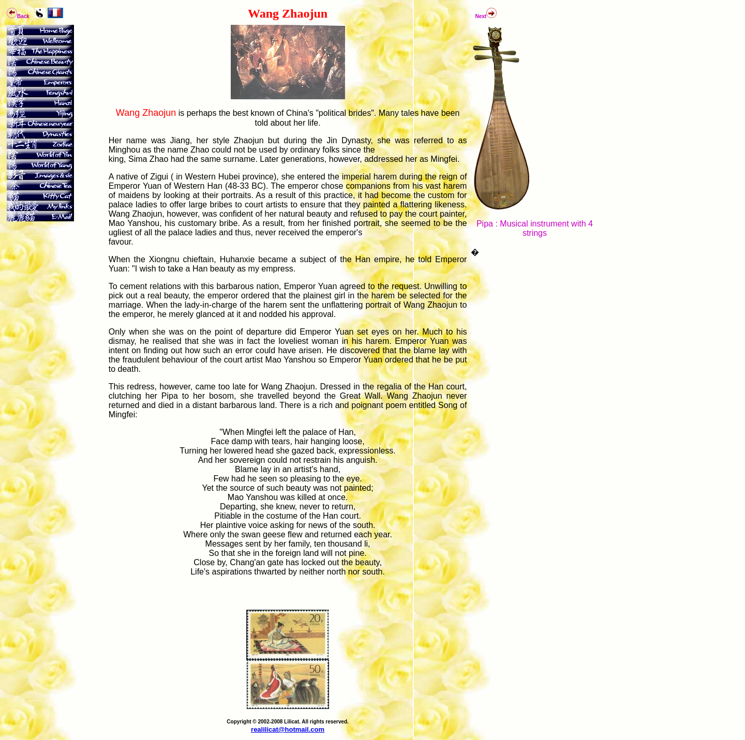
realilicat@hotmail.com (287, 729)
